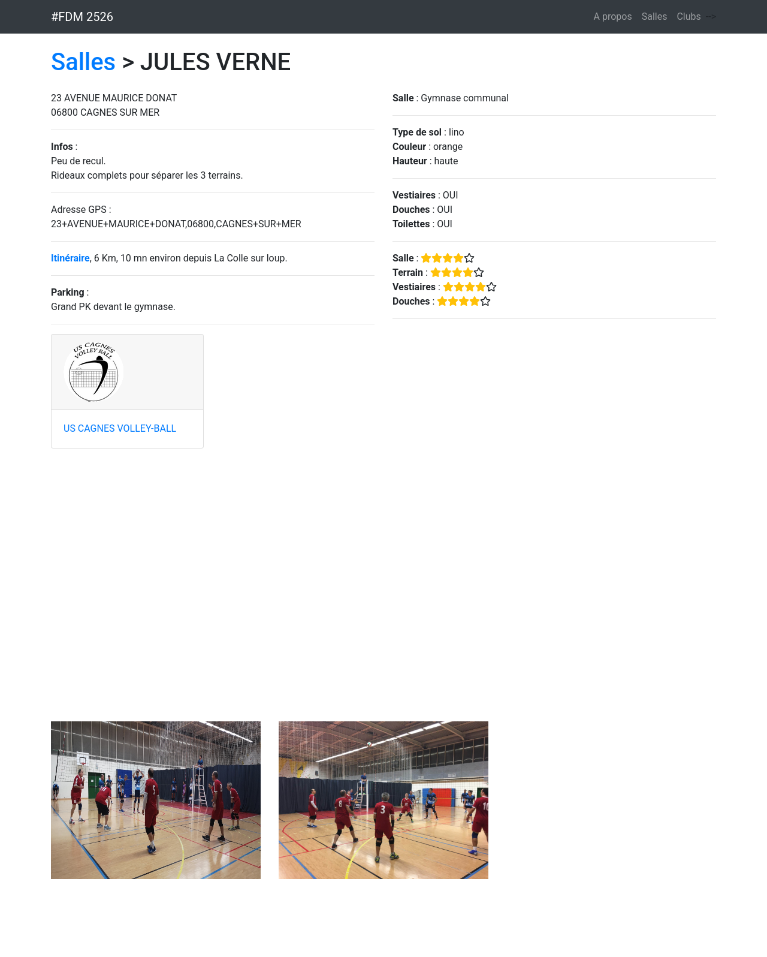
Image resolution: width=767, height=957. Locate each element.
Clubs (688, 16)
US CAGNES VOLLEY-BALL (120, 428)
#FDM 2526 (82, 17)
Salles (655, 16)
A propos (613, 16)
